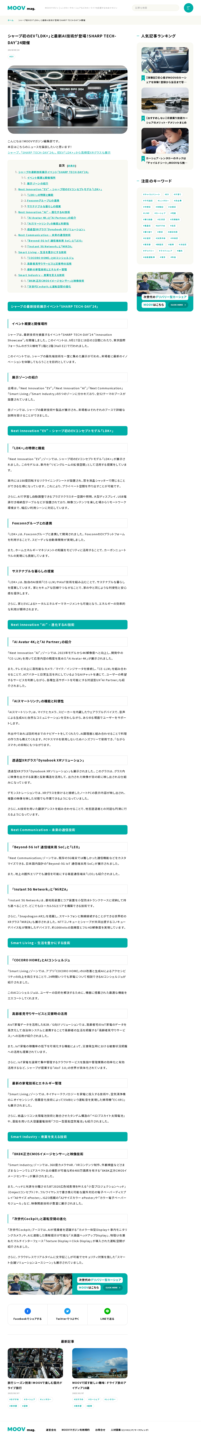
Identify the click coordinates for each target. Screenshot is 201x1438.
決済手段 (161, 240)
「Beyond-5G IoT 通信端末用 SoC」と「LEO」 (55, 240)
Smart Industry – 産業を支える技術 (41, 275)
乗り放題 (148, 220)
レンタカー (46, 1400)
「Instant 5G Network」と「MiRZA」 (50, 246)
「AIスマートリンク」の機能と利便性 (48, 223)
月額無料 (176, 220)
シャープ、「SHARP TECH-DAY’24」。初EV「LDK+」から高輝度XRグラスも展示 (59, 152)
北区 (174, 227)
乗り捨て (148, 233)
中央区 (175, 240)
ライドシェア (179, 253)
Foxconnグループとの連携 (43, 200)
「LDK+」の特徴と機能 (40, 195)
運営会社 (51, 1431)
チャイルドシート (152, 194)
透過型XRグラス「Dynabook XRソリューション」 (56, 229)
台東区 (173, 207)
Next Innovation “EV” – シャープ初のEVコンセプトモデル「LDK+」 (60, 189)
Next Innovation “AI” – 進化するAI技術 (44, 212)
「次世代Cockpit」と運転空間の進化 (49, 286)
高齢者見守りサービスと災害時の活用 (49, 263)
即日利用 (173, 233)
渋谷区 (148, 253)
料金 (147, 266)
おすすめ (15, 1400)
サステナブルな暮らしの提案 (44, 206)
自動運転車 (160, 259)
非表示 (71, 165)
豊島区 (148, 227)
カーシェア (30, 1400)
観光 (147, 259)
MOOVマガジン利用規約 (77, 1431)
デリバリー (162, 253)
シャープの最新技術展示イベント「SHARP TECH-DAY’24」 (53, 172)
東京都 (14, 1406)
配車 (26, 1406)
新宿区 (160, 246)
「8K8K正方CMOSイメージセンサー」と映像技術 (55, 280)
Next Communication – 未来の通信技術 (44, 235)
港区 (161, 233)
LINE (147, 214)
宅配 (174, 214)
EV (12, 56)
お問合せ (102, 1431)
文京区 (162, 220)
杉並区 (148, 240)
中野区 (148, 207)
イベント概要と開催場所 (41, 177)
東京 (174, 259)
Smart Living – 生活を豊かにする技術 (42, 252)
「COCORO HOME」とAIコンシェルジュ (50, 258)
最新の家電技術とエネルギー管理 (47, 269)
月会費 (179, 201)
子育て (179, 194)
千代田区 (149, 201)
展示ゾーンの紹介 (37, 183)
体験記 (160, 207)
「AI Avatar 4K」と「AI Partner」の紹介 (51, 218)
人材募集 (132, 1431)
